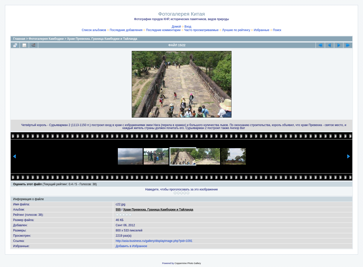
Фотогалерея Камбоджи (46, 39)
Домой (176, 26)
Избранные (261, 30)
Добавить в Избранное (131, 246)
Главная (19, 39)
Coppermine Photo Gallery (187, 263)
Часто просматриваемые (201, 30)
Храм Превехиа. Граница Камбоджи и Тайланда (102, 39)
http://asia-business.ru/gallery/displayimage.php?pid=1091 (154, 241)
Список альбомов (94, 30)
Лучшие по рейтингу (236, 30)
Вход (188, 26)
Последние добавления (126, 30)
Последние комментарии (163, 30)
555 (118, 209)
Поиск (277, 30)
